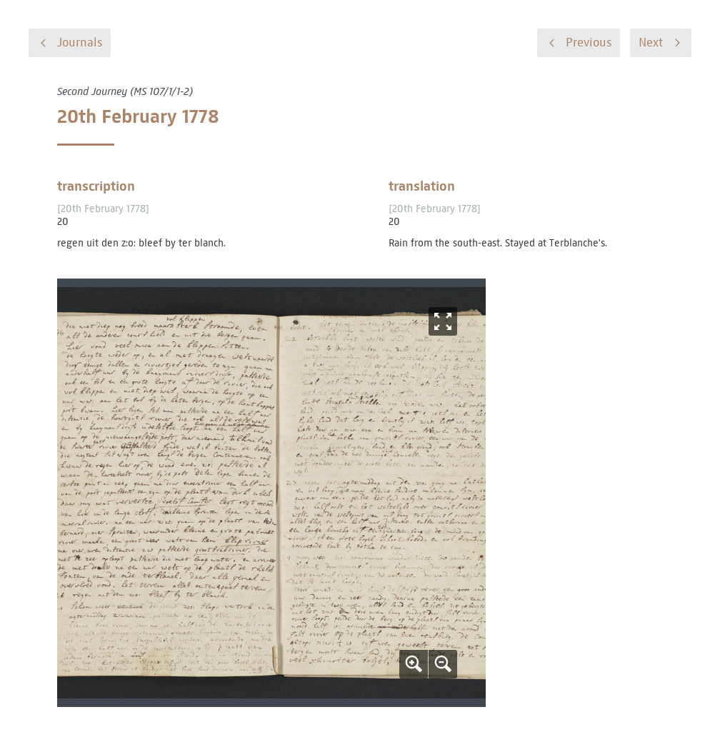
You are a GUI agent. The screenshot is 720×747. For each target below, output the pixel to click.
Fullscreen (443, 321)
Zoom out (443, 664)
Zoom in (413, 664)
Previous (588, 43)
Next (651, 43)
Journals (79, 43)
